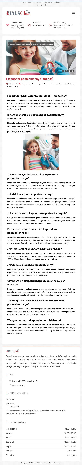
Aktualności (11, 44)
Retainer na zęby (12, 87)
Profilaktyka (34, 44)
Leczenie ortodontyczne (23, 44)
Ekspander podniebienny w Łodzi (34, 84)
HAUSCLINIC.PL (40, 463)
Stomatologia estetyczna (46, 44)
